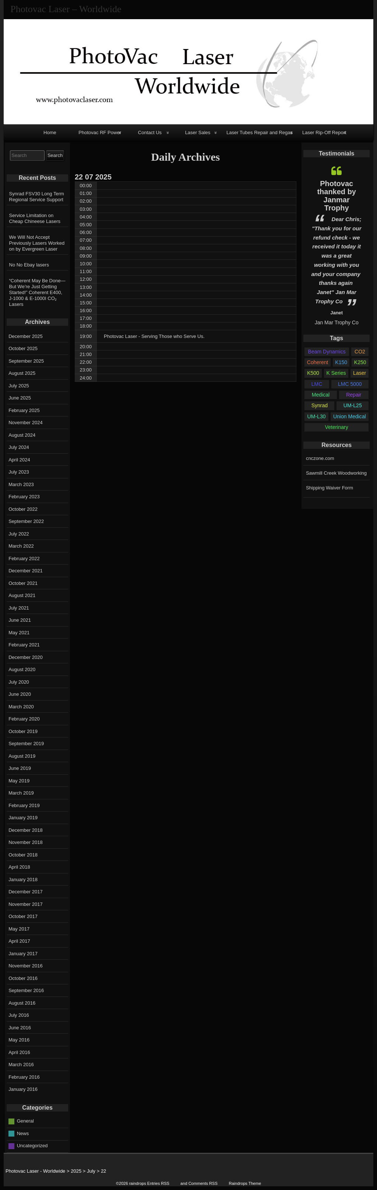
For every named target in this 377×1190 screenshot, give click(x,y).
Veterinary (336, 427)
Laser (359, 373)
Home (49, 132)
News (23, 1133)
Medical (321, 395)
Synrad (319, 405)
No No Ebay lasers (29, 265)
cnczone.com (320, 458)
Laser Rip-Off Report (324, 132)
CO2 (360, 352)
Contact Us (150, 132)
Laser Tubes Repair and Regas (259, 132)
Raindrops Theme (245, 1183)
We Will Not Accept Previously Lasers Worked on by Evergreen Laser (37, 243)
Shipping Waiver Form (329, 488)
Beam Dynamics (327, 352)
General (25, 1121)
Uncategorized (32, 1145)
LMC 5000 (350, 384)
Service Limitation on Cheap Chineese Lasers (34, 218)
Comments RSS (203, 1183)
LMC (317, 384)
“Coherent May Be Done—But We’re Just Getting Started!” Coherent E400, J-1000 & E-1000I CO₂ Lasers (37, 292)
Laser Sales (198, 132)
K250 (360, 362)
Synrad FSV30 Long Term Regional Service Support (36, 196)
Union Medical (349, 416)
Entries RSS (158, 1183)
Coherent (317, 362)
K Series (336, 373)
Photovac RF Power (99, 132)
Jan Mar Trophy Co (337, 322)
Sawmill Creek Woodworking (336, 473)
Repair (353, 395)
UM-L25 (352, 405)
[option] (336, 244)
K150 (341, 362)
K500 (313, 373)
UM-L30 (316, 416)
